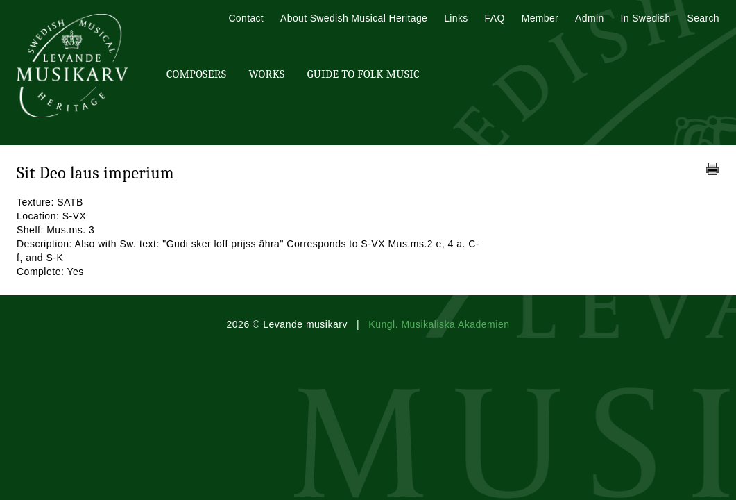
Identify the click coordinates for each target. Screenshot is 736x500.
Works (266, 74)
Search (703, 18)
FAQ (495, 18)
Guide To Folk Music (363, 74)
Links (456, 18)
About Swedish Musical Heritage (353, 18)
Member (540, 18)
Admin (589, 18)
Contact (246, 18)
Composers (196, 74)
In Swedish (646, 18)
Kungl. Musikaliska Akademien (438, 324)
